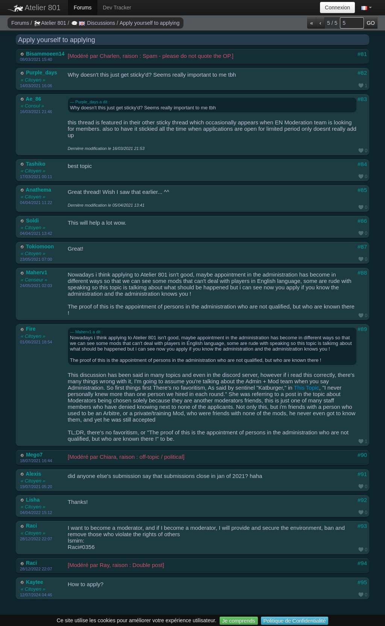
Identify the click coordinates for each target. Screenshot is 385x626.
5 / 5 (332, 23)
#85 (362, 190)
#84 (362, 164)
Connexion (337, 8)
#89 (362, 329)
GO (371, 23)
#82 (362, 73)
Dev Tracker (117, 8)
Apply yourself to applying (150, 23)
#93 (362, 526)
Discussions (94, 23)
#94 (362, 563)
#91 (362, 474)
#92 (362, 500)
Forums (82, 8)
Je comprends (238, 621)
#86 (362, 221)
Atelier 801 (34, 7)
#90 (362, 455)
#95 (362, 582)
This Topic (306, 387)
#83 (362, 99)
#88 (362, 272)
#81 (362, 54)
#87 (362, 246)
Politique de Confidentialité (295, 621)
